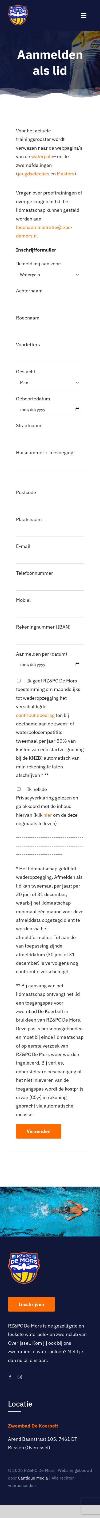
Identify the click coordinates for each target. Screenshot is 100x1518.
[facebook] (10, 1377)
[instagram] (20, 1377)
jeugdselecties (34, 174)
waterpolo (42, 156)
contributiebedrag (35, 715)
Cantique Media (33, 1478)
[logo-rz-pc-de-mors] (18, 8)
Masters (65, 174)
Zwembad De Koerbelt (33, 1426)
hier (47, 815)
